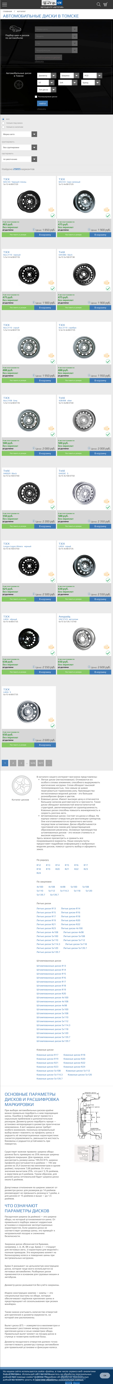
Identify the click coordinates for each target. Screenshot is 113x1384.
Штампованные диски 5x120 (52, 1033)
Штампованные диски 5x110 (52, 1017)
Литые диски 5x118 (76, 944)
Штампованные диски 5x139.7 (53, 1037)
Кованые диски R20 (74, 1058)
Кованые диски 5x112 (78, 1070)
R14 (57, 865)
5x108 (85, 886)
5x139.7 (41, 894)
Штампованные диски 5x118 (52, 1029)
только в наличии (12, 127)
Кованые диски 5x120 (80, 1074)
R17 (86, 865)
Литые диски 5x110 (47, 940)
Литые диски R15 (46, 912)
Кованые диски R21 (47, 1062)
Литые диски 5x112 (74, 940)
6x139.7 (54, 894)
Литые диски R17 (46, 916)
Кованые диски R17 (47, 1054)
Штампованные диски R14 (51, 969)
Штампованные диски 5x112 (52, 1021)
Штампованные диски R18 (51, 985)
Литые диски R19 (46, 920)
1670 (32, 763)
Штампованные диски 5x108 (52, 1013)
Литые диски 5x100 (47, 936)
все (5, 119)
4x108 (51, 886)
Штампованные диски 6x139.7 (53, 1041)
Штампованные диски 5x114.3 (53, 1025)
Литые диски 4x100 (72, 928)
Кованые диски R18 (74, 1054)
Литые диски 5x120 (47, 948)
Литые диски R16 (70, 912)
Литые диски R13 (46, 908)
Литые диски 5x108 (74, 936)
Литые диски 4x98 (73, 932)
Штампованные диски (49, 960)
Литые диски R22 (70, 924)
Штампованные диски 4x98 (52, 1005)
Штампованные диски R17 (51, 981)
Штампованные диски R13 (51, 965)
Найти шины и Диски (48, 57)
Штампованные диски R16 (51, 977)
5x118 (77, 890)
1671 (40, 763)
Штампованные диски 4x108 (52, 1001)
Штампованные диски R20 (51, 993)
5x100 (74, 886)
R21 (67, 869)
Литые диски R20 (70, 920)
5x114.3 (64, 890)
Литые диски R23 (46, 928)
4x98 (62, 886)
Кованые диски (45, 1049)
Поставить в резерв (18, 235)
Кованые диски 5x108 (49, 1070)
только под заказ (12, 123)
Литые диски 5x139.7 (75, 948)
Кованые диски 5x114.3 (50, 1074)
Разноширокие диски (47, 96)
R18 (39, 869)
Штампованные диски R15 (51, 973)
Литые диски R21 (46, 924)
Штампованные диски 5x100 (52, 1009)
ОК (105, 1375)
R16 (76, 865)
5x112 (51, 890)
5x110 (40, 890)
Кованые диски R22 (74, 1062)
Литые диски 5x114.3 (48, 944)
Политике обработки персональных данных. (59, 1379)
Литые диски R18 (70, 916)
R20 (57, 869)
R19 (48, 869)
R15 (67, 865)
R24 (39, 873)
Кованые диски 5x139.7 (50, 1078)
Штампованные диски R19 (51, 989)
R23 (86, 869)
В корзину (45, 234)
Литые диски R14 (70, 908)
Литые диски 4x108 (47, 932)
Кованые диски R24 (74, 1066)
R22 (76, 869)
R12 (39, 865)
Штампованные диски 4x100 (52, 997)
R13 (48, 865)
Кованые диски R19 (47, 1058)
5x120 (89, 890)
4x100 (40, 886)
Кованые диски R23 (47, 1066)
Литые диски (44, 903)
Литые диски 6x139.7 (48, 952)
